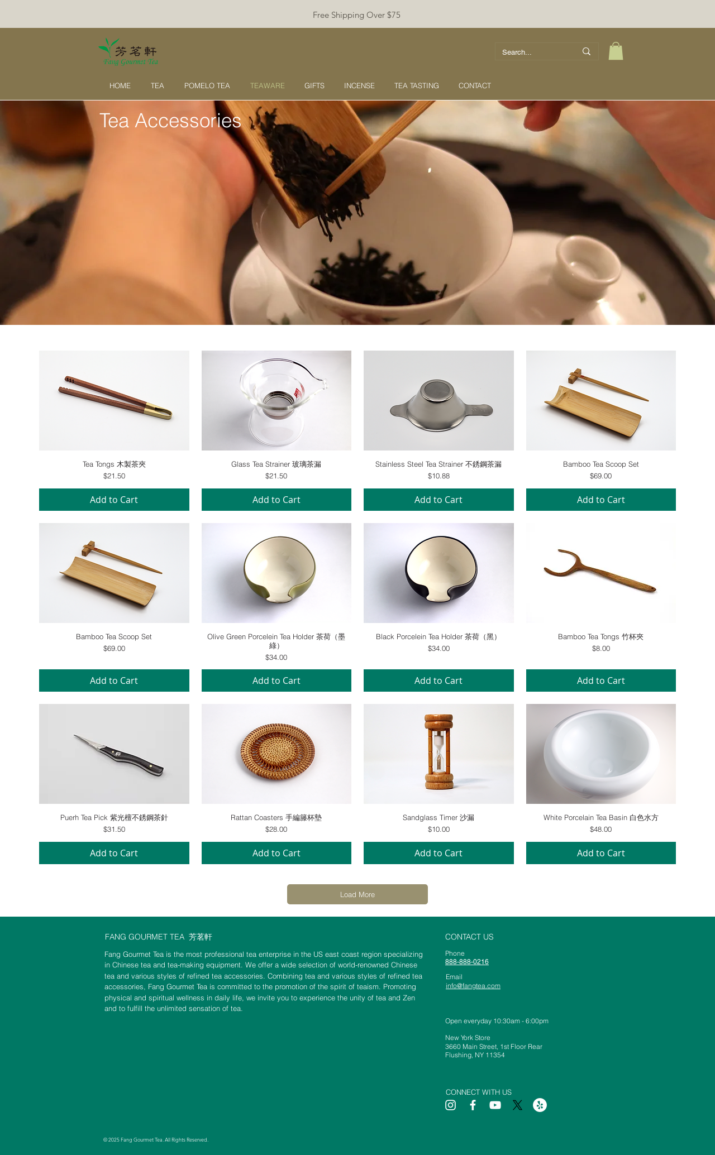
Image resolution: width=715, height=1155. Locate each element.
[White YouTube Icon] (495, 1105)
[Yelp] (540, 1105)
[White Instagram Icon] (450, 1105)
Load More (357, 894)
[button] (615, 51)
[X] (518, 1105)
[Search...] (530, 52)
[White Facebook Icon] (473, 1105)
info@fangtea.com (473, 985)
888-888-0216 (467, 962)
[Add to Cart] (114, 499)
